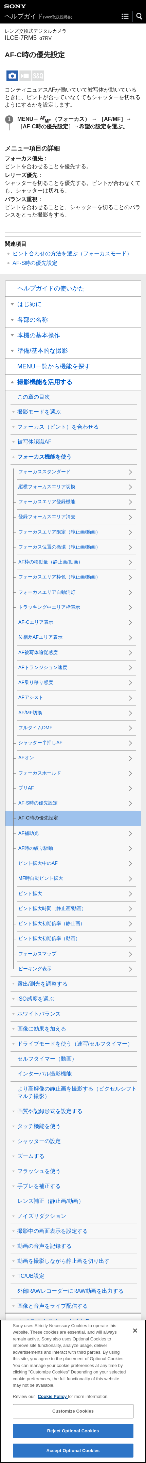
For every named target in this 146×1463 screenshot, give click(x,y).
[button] (139, 16)
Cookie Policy (53, 1402)
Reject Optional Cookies (73, 1437)
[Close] (135, 1336)
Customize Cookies (73, 1417)
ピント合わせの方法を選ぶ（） (72, 253)
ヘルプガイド (38, 16)
